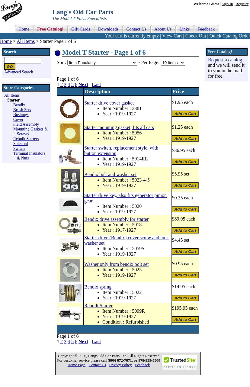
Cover (18, 119)
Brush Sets (22, 110)
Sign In (227, 4)
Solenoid (20, 143)
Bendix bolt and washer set (110, 174)
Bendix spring (97, 286)
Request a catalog (225, 59)
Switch (19, 148)
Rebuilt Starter (98, 305)
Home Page (76, 365)
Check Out (195, 35)
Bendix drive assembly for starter (116, 219)
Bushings (21, 114)
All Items (26, 41)
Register (242, 4)
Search (10, 52)
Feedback (142, 365)
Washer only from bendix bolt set (116, 264)
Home (6, 41)
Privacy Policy (120, 365)
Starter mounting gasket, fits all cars (119, 127)
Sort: (61, 62)
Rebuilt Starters (26, 139)
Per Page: (151, 62)
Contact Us (97, 365)
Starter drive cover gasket (109, 102)
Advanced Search (18, 72)
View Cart (172, 35)
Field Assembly (26, 124)
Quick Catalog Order (230, 35)
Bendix (19, 105)
